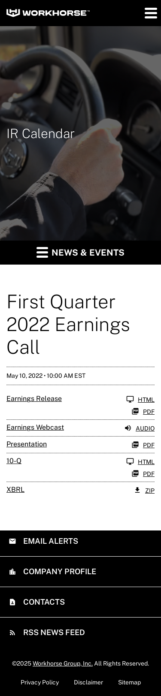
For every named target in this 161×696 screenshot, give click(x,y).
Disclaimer (88, 682)
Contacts (43, 601)
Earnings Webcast (35, 427)
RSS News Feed (53, 632)
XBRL (15, 489)
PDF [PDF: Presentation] (143, 445)
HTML (140, 399)
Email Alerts (49, 540)
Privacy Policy (40, 682)
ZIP (144, 490)
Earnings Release (34, 399)
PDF (143, 411)
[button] (150, 13)
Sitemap (129, 682)
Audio (139, 428)
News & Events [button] (80, 252)
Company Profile (58, 571)
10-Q (13, 461)
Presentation (26, 444)
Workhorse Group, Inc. (63, 663)
